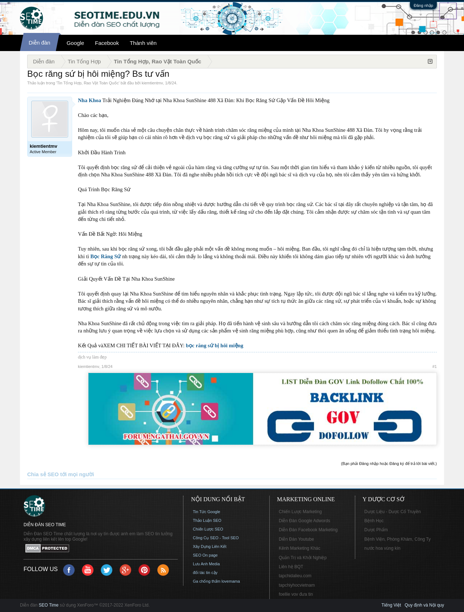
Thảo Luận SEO (207, 520)
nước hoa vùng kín (382, 548)
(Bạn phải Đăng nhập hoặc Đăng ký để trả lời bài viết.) (389, 463)
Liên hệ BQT (291, 566)
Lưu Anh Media (206, 564)
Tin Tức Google (206, 512)
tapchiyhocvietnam (297, 585)
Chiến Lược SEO (208, 529)
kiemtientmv (152, 83)
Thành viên (143, 43)
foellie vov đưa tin (296, 594)
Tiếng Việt (391, 605)
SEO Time (49, 605)
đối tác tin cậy (205, 572)
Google (75, 43)
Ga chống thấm (206, 581)
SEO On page (205, 555)
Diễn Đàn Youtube (296, 539)
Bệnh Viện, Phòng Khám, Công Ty (397, 539)
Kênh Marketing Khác (299, 548)
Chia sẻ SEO (43, 474)
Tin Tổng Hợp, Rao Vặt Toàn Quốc (88, 83)
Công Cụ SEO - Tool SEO (216, 538)
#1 (434, 366)
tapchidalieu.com (295, 575)
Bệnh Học (374, 520)
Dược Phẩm (376, 529)
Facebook (107, 43)
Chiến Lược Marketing (300, 511)
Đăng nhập (423, 5)
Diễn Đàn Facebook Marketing (308, 529)
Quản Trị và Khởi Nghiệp (303, 557)
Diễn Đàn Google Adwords (304, 520)
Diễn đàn (39, 42)
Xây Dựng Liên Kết (210, 546)
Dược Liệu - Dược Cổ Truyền (392, 511)
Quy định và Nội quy (424, 605)
